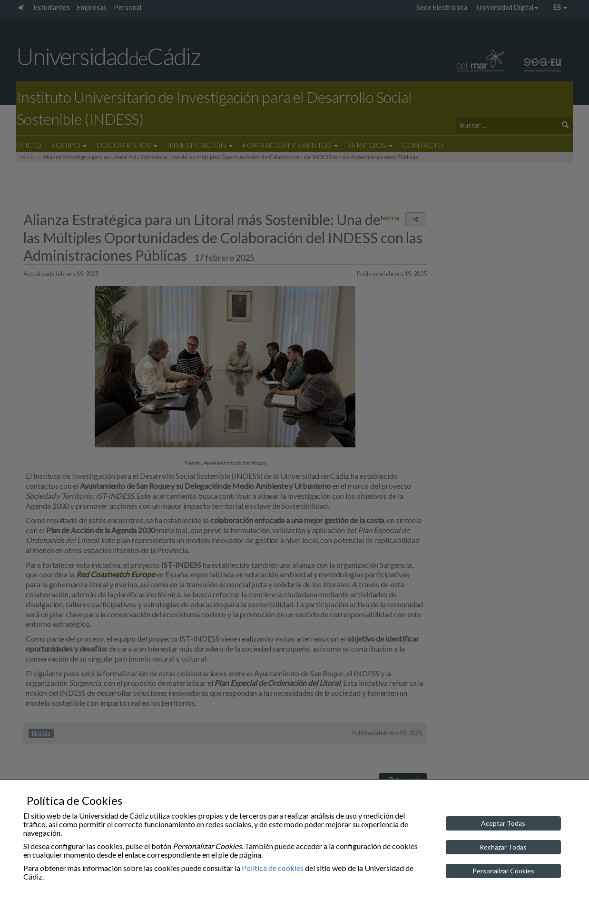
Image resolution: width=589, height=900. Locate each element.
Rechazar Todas (503, 847)
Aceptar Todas (503, 823)
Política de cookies (273, 867)
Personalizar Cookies (503, 871)
